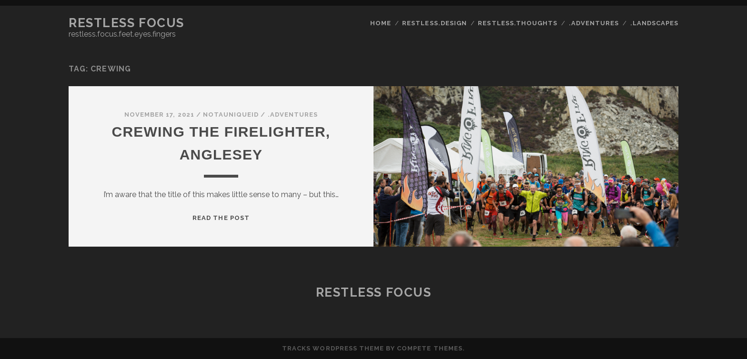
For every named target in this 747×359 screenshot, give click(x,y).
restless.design (434, 23)
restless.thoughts (517, 23)
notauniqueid (231, 114)
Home (380, 23)
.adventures (594, 23)
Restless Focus (126, 23)
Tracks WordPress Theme (333, 348)
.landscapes (654, 23)
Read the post (221, 217)
